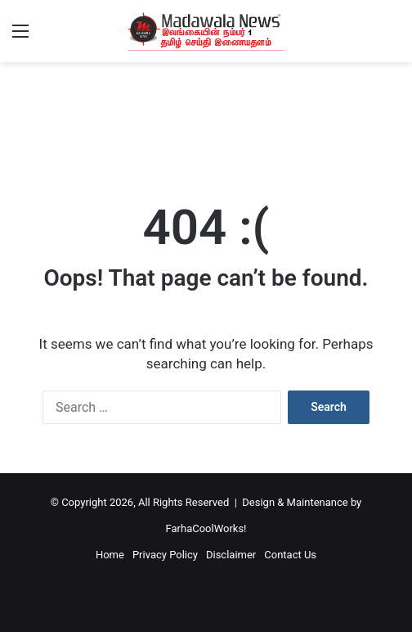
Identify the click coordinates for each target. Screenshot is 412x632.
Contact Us (290, 554)
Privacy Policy (165, 554)
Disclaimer (231, 554)
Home (110, 554)
